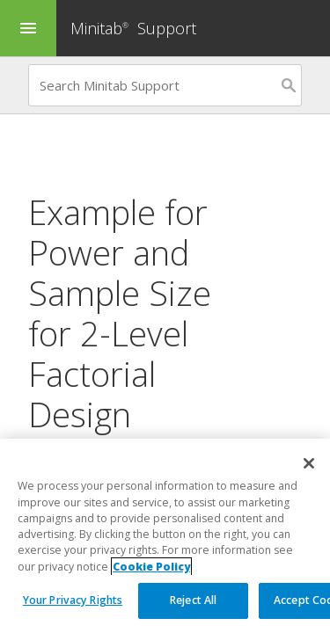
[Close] (309, 464)
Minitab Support (133, 28)
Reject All (193, 600)
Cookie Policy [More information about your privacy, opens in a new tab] (151, 566)
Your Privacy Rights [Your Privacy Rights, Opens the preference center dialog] (72, 600)
